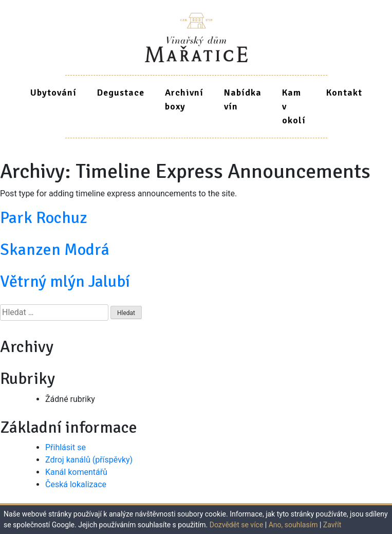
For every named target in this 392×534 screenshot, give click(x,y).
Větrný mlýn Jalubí (65, 281)
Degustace (120, 92)
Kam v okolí (294, 106)
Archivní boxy (184, 99)
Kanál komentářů (76, 472)
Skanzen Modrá (54, 250)
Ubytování (53, 92)
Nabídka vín (243, 99)
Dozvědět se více (237, 525)
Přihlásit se (65, 447)
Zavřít (332, 525)
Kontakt (344, 92)
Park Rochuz (43, 218)
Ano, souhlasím (293, 525)
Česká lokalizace (75, 484)
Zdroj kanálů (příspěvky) (89, 460)
